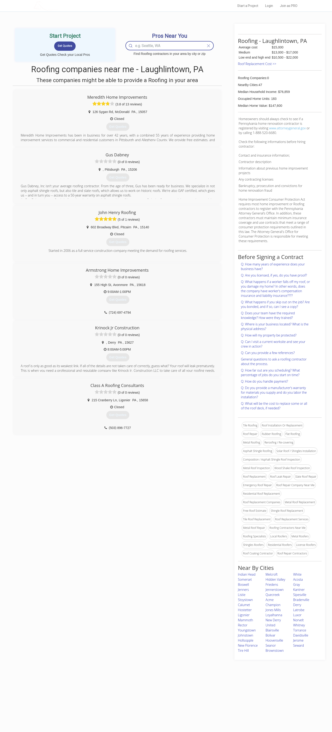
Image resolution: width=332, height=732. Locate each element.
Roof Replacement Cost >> (257, 64)
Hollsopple (245, 640)
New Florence (248, 645)
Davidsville (300, 635)
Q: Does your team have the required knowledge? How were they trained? (268, 315)
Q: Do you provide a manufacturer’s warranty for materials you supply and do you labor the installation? (274, 392)
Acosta (298, 579)
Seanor (271, 645)
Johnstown (245, 635)
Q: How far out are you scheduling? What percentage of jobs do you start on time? (270, 372)
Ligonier (243, 615)
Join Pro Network (153, 693)
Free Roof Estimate (90, 708)
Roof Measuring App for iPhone (161, 708)
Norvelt (298, 620)
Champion (273, 605)
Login (269, 6)
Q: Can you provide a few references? (268, 353)
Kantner (299, 589)
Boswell (243, 584)
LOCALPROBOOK (60, 5)
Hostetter (245, 610)
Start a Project (247, 6)
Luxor (297, 615)
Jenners (243, 589)
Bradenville (301, 600)
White (297, 574)
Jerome (298, 640)
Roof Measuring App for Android (162, 713)
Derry (297, 605)
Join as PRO (288, 6)
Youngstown (247, 630)
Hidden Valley (275, 579)
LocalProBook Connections (236, 708)
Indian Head (246, 574)
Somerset (245, 579)
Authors (224, 703)
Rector (242, 625)
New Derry (273, 620)
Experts (147, 698)
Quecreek (273, 594)
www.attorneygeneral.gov (287, 128)
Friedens (272, 584)
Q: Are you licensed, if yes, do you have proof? (274, 275)
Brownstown (275, 650)
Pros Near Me (86, 698)
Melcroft (272, 574)
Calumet (244, 605)
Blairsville (272, 630)
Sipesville (299, 594)
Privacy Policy (228, 698)
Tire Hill (243, 650)
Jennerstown (275, 589)
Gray (296, 584)
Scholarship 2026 (230, 693)
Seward (298, 645)
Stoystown (245, 600)
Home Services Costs (92, 693)
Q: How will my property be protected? (268, 335)
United (270, 625)
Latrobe (299, 610)
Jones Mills (273, 610)
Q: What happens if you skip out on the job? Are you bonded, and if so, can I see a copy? (275, 304)
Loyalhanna (274, 615)
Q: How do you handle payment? (264, 381)
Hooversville (274, 640)
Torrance (299, 630)
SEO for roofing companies (236, 713)
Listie (241, 594)
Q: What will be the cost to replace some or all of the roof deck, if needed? (274, 405)
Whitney (299, 625)
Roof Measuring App (155, 703)
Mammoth (245, 620)
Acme (270, 600)
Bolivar (271, 635)
